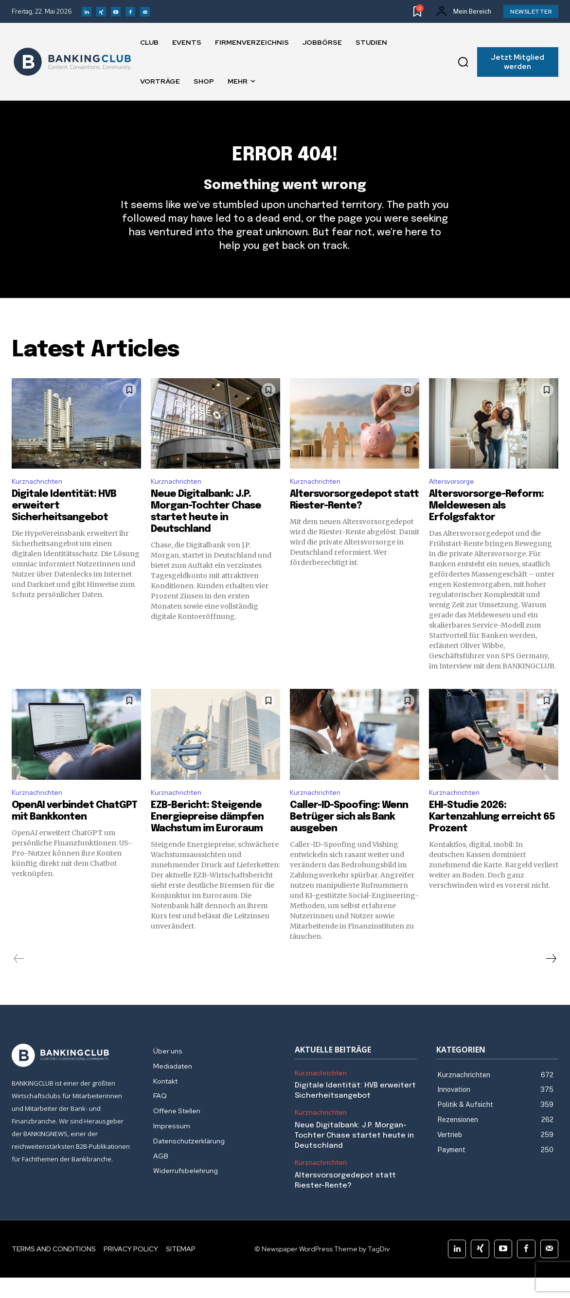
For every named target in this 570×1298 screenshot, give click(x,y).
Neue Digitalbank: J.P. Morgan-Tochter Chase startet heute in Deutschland (354, 1156)
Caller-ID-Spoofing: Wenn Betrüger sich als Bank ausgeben (349, 837)
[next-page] (550, 979)
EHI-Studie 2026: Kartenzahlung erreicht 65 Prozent (492, 837)
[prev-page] (19, 979)
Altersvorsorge (455, 499)
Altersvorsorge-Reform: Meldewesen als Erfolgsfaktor (486, 524)
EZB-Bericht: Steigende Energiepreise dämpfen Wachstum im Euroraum (207, 837)
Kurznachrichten (40, 499)
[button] (463, 62)
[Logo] (72, 61)
